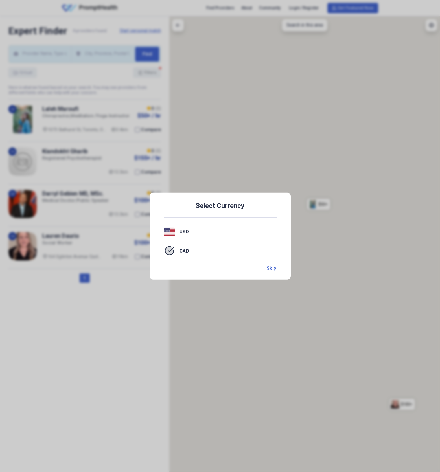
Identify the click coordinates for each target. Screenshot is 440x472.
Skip (271, 268)
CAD (184, 250)
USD (184, 231)
